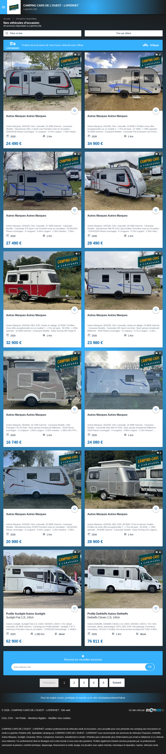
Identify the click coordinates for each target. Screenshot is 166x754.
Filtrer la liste (13, 33)
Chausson (146, 733)
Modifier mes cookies (59, 718)
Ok (150, 666)
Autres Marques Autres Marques (26, 116)
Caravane (30, 737)
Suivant (117, 682)
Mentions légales (37, 718)
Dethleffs (156, 733)
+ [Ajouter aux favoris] (74, 110)
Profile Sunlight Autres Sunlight (40, 615)
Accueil (6, 18)
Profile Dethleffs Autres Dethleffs (121, 615)
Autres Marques (9, 737)
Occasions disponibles (26, 18)
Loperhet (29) (30, 9)
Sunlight (21, 737)
